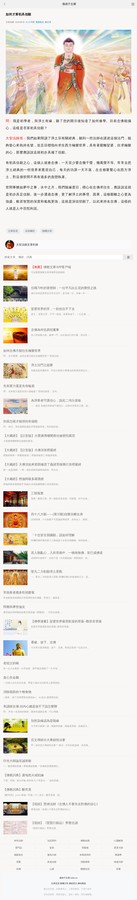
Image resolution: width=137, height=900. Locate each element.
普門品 (18, 848)
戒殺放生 (18, 855)
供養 (118, 869)
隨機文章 (47, 231)
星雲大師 (118, 848)
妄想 (52, 848)
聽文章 (48, 22)
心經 (52, 869)
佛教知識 (85, 841)
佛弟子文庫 (69, 4)
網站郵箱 (82, 883)
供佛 (18, 869)
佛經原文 (73, 883)
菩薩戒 (85, 848)
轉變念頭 (85, 869)
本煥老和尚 (85, 855)
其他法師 (51, 862)
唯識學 (118, 855)
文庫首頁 (13, 231)
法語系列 (51, 841)
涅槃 (18, 862)
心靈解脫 (118, 841)
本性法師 (18, 841)
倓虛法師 (118, 862)
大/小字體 (30, 22)
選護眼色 (40, 22)
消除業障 (85, 862)
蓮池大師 (51, 855)
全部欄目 (30, 231)
